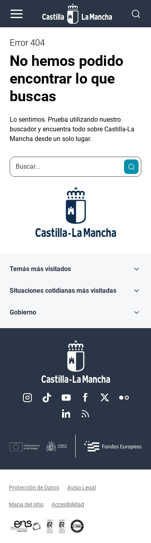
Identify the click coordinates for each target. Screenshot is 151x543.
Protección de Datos (34, 487)
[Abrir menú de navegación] (16, 14)
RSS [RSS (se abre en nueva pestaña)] (85, 413)
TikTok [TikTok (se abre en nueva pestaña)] (46, 397)
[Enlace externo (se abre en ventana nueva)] (62, 526)
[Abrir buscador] (136, 13)
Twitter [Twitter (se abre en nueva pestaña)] (104, 397)
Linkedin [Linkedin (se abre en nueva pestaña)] (66, 413)
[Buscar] (131, 166)
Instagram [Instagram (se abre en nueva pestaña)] (27, 397)
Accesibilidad (68, 504)
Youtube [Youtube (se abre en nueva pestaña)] (66, 397)
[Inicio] (75, 361)
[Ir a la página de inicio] (77, 13)
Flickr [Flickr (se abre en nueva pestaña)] (124, 397)
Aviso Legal (81, 487)
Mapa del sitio (26, 504)
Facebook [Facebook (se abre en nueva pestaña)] (85, 397)
